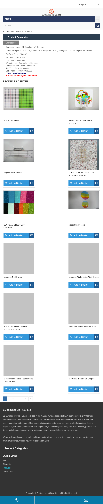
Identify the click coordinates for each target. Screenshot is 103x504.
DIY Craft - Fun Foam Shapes (81, 379)
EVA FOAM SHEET (12, 120)
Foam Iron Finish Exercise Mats (82, 326)
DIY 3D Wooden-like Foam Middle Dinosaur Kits (18, 380)
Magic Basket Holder (13, 173)
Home (5, 461)
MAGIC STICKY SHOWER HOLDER (80, 121)
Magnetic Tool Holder (13, 277)
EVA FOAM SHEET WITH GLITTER (15, 226)
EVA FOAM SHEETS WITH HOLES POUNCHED (15, 327)
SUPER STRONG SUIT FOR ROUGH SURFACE (81, 174)
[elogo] (51, 12)
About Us (7, 464)
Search (97, 25)
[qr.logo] (7, 476)
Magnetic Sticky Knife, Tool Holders (83, 277)
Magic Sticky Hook (76, 225)
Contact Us (7, 471)
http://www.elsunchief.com (26, 63)
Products (7, 468)
